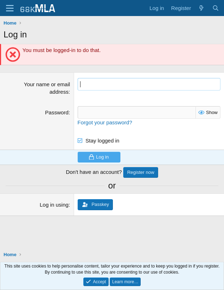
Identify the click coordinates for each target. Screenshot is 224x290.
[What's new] (201, 8)
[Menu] (9, 8)
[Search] (216, 8)
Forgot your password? (105, 122)
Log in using (54, 205)
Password (57, 112)
